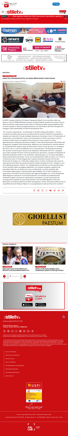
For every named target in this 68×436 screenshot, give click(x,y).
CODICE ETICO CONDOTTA (12, 355)
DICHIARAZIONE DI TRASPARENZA (14, 365)
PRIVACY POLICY (10, 358)
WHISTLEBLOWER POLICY (12, 372)
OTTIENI (56, 4)
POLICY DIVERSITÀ (10, 362)
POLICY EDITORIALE (10, 351)
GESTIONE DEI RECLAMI (11, 369)
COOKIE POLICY (9, 376)
